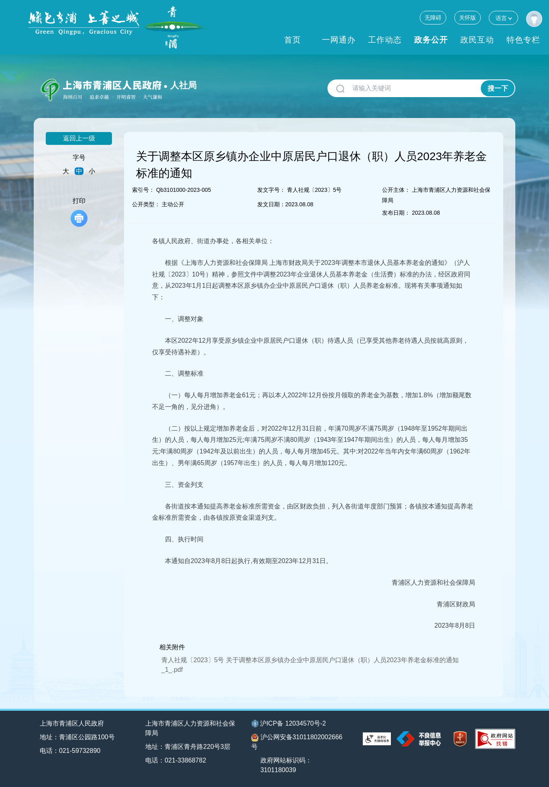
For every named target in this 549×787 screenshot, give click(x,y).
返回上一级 (79, 138)
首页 (292, 39)
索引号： (143, 190)
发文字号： (271, 190)
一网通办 (339, 39)
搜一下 (498, 88)
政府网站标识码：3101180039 (286, 765)
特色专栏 (523, 39)
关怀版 (467, 17)
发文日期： (271, 204)
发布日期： (396, 212)
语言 (503, 17)
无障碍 (433, 17)
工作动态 (385, 39)
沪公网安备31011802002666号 (297, 742)
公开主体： (396, 190)
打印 (79, 212)
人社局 (183, 85)
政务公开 (431, 39)
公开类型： (146, 204)
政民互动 (477, 39)
